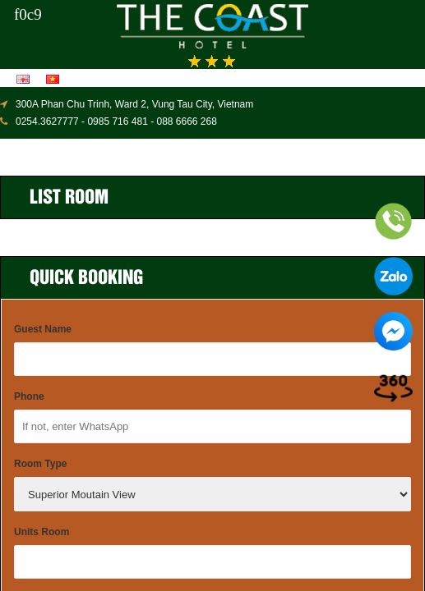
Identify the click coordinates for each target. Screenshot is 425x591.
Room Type (40, 464)
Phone (29, 396)
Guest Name (43, 329)
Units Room (41, 532)
